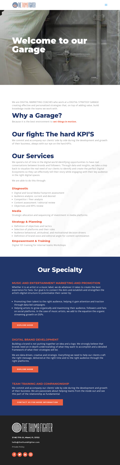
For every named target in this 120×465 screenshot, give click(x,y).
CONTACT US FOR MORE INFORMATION (37, 402)
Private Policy (18, 447)
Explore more (25, 325)
